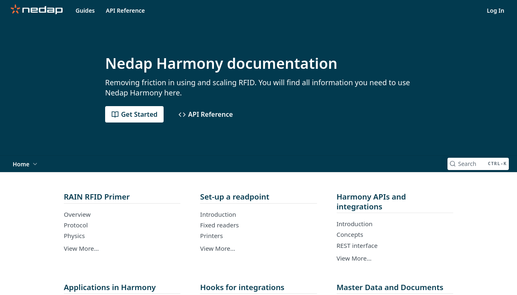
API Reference (125, 10)
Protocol (76, 225)
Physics (74, 235)
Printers (211, 235)
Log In (495, 10)
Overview (77, 214)
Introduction (218, 214)
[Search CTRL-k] (478, 164)
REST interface (357, 245)
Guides (85, 10)
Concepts (350, 234)
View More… (81, 248)
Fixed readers (219, 225)
